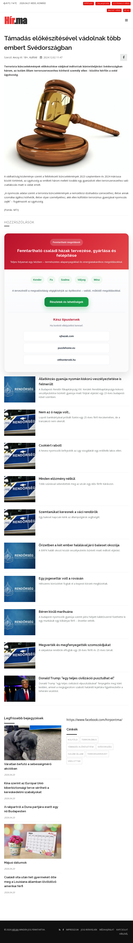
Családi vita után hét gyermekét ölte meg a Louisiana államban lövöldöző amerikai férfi (30, 881)
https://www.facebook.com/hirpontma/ (94, 720)
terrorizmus (89, 739)
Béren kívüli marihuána (56, 611)
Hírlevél (123, 933)
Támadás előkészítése (81, 746)
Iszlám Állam (75, 754)
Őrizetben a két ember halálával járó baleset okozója (79, 545)
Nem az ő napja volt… (54, 412)
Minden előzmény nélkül (57, 478)
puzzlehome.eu (66, 348)
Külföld (33, 57)
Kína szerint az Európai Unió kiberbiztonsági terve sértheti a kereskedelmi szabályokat (26, 787)
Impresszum (72, 929)
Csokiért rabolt (50, 445)
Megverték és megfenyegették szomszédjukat (75, 645)
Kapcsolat (122, 929)
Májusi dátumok (15, 862)
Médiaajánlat (106, 929)
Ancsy (16, 57)
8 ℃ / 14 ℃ (10, 3)
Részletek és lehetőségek (66, 301)
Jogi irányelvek (89, 929)
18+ (26, 57)
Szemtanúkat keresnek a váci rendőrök (68, 512)
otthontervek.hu (66, 359)
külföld (73, 739)
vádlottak (74, 761)
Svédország (105, 746)
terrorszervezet (97, 754)
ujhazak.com (66, 336)
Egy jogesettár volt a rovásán (61, 578)
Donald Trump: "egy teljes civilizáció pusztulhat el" (76, 678)
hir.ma (15, 929)
